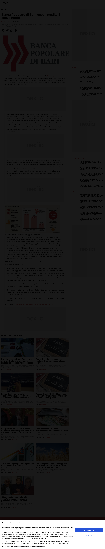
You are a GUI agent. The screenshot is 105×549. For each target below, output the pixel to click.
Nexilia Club (89, 535)
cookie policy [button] (18, 529)
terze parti (29, 532)
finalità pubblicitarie (37, 536)
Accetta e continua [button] (88, 530)
